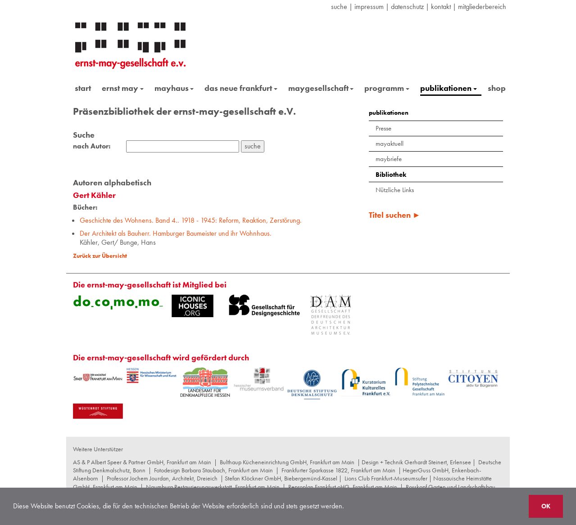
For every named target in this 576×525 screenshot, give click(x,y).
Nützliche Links (395, 189)
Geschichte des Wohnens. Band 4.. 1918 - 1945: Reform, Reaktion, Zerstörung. (191, 220)
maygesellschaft (321, 88)
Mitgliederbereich (482, 6)
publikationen (448, 88)
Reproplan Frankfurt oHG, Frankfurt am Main (342, 487)
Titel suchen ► (395, 215)
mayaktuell (390, 143)
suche (339, 6)
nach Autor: (91, 146)
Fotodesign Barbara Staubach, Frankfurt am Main (213, 470)
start (83, 88)
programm (386, 88)
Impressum (369, 6)
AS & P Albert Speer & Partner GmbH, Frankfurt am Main (142, 462)
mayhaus (174, 88)
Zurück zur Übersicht (100, 256)
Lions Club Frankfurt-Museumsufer (386, 478)
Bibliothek (391, 174)
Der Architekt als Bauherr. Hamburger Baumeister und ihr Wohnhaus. (176, 233)
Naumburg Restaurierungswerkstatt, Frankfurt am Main (213, 487)
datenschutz (407, 6)
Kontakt (441, 6)
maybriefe (389, 158)
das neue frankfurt (240, 88)
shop (497, 88)
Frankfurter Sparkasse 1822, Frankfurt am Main (338, 470)
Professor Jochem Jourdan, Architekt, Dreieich (162, 478)
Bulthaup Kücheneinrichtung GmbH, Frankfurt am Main (287, 462)
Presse (383, 128)
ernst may (123, 88)
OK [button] (545, 506)
